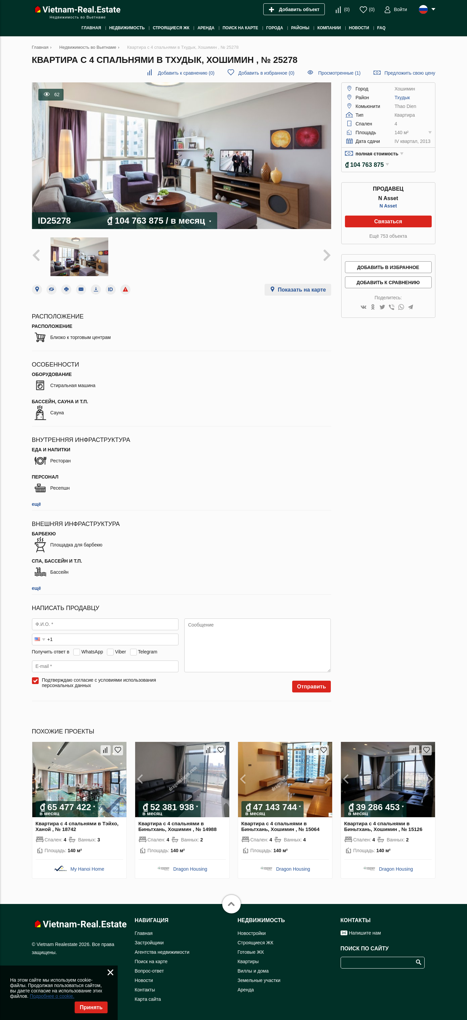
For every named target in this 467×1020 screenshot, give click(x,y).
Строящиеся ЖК (255, 942)
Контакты (145, 989)
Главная (144, 933)
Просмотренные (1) (339, 73)
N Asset (388, 206)
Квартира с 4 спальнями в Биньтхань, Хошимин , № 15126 (383, 826)
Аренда (246, 989)
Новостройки (252, 933)
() (347, 9)
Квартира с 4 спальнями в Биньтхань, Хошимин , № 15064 (280, 826)
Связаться (388, 221)
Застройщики (149, 942)
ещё (36, 504)
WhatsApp (92, 651)
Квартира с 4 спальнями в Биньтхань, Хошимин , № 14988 (178, 826)
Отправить (311, 686)
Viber (120, 651)
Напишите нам (365, 933)
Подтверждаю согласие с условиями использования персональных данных (99, 682)
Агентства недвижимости (162, 952)
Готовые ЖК (251, 952)
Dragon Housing (190, 869)
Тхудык (402, 97)
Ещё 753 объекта (388, 236)
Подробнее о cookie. (52, 996)
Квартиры (248, 961)
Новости (144, 980)
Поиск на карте (151, 961)
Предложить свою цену (409, 73)
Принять (91, 1007)
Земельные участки (259, 980)
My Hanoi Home (87, 869)
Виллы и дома (253, 971)
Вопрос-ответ (149, 971)
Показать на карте (302, 290)
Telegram (147, 651)
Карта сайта (148, 999)
